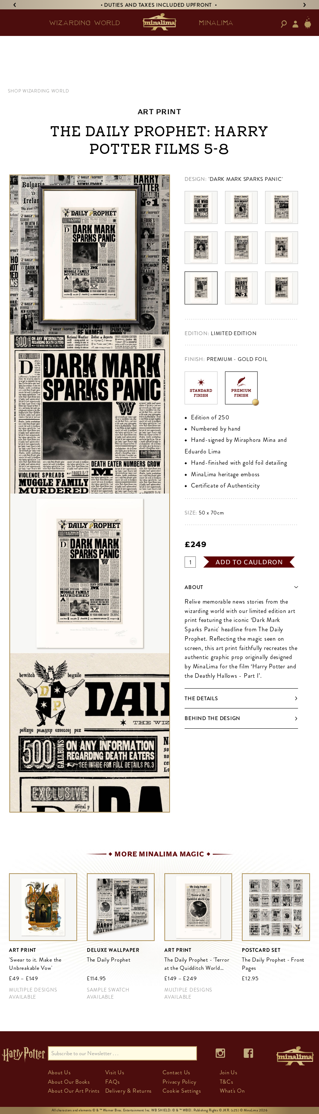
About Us (59, 1072)
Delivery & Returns (128, 1091)
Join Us (228, 1072)
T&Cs (226, 1082)
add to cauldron (249, 562)
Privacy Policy (179, 1082)
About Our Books (69, 1082)
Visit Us (114, 1072)
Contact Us (176, 1072)
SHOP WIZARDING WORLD (38, 91)
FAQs (112, 1082)
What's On (232, 1091)
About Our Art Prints (74, 1091)
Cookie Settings (181, 1091)
